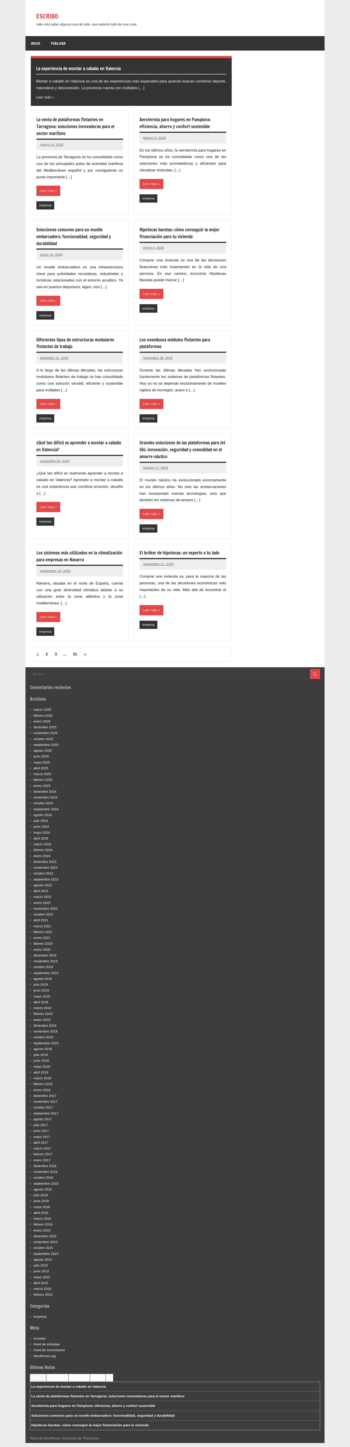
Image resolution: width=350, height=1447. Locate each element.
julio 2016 (40, 1199)
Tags (109, 1381)
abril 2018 (40, 1076)
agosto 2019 (42, 982)
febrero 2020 (42, 947)
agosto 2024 (42, 819)
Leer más (44, 97)
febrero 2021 (42, 936)
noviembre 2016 (45, 1176)
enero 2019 (41, 1023)
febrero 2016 (42, 1228)
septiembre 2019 (45, 977)
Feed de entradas (46, 1348)
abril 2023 (40, 895)
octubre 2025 (43, 743)
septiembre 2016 (45, 1187)
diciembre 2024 (44, 795)
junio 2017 (41, 1135)
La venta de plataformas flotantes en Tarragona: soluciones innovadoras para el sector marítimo (79, 126)
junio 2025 (41, 760)
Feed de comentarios (49, 1354)
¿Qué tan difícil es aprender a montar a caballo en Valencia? (75, 448)
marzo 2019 (42, 1012)
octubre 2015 (43, 1252)
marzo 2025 (42, 778)
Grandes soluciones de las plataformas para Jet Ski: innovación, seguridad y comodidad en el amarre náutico (178, 451)
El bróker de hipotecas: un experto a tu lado (179, 559)
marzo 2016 (42, 1222)
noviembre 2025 (45, 737)
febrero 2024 (42, 854)
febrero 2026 (42, 719)
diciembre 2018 (44, 1029)
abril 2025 (40, 772)
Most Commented (79, 1381)
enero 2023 (41, 906)
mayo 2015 (41, 1281)
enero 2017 (41, 1164)
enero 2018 (41, 1094)
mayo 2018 (41, 1070)
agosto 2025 (42, 754)
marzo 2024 (42, 848)
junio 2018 (41, 1064)
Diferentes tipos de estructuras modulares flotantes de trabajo (79, 344)
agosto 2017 (42, 1123)
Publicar (58, 43)
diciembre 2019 (44, 959)
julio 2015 (40, 1269)
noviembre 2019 (45, 965)
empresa (45, 206)
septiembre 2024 (45, 813)
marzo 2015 (42, 1293)
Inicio (35, 43)
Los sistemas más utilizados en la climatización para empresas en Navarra (76, 559)
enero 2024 (41, 860)
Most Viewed (97, 1381)
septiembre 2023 (45, 883)
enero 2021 (41, 942)
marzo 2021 (42, 930)
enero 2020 (41, 953)
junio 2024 (41, 830)
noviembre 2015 (45, 1246)
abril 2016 (40, 1216)
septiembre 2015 (45, 1257)
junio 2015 (41, 1275)
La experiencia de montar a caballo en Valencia (96, 68)
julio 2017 (40, 1129)
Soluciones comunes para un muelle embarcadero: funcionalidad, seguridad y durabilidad (77, 237)
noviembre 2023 (45, 871)
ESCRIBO (51, 15)
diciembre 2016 (44, 1170)
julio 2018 (40, 1059)
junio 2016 (41, 1205)
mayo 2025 (41, 766)
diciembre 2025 (44, 731)
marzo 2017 (42, 1152)
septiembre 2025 (45, 748)
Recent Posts (38, 1381)
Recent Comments (57, 1381)
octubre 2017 (43, 1111)
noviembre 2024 (45, 801)
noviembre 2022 (45, 912)
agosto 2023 (42, 889)
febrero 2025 (42, 784)
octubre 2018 (43, 1041)
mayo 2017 (41, 1140)
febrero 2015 (42, 1298)
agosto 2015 (42, 1263)
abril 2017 (40, 1146)
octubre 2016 (43, 1181)
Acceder (39, 1342)
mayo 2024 (41, 836)
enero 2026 (41, 725)
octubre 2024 (43, 807)
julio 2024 (40, 825)
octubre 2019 (43, 971)
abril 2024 (40, 842)
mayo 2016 (41, 1211)
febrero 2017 (42, 1158)
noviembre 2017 (45, 1105)
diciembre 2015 (44, 1240)
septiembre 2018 (45, 1047)
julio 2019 (40, 988)
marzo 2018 (42, 1082)
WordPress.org (44, 1360)
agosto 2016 (42, 1193)
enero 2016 (41, 1234)
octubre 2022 (43, 918)
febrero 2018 (42, 1088)
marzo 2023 (42, 901)
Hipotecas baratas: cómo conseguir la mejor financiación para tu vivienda (177, 234)
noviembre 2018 (45, 1035)
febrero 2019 (42, 1018)
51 (75, 658)
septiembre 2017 (45, 1117)
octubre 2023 (43, 877)
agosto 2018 (42, 1053)
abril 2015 (40, 1287)
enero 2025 (41, 789)
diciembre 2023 (44, 865)
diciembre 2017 (44, 1099)
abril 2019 (40, 1006)
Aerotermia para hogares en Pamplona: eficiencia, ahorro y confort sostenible (179, 123)
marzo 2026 (42, 713)
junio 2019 (41, 994)
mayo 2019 (41, 1000)
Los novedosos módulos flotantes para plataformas (178, 344)
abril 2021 (40, 924)
